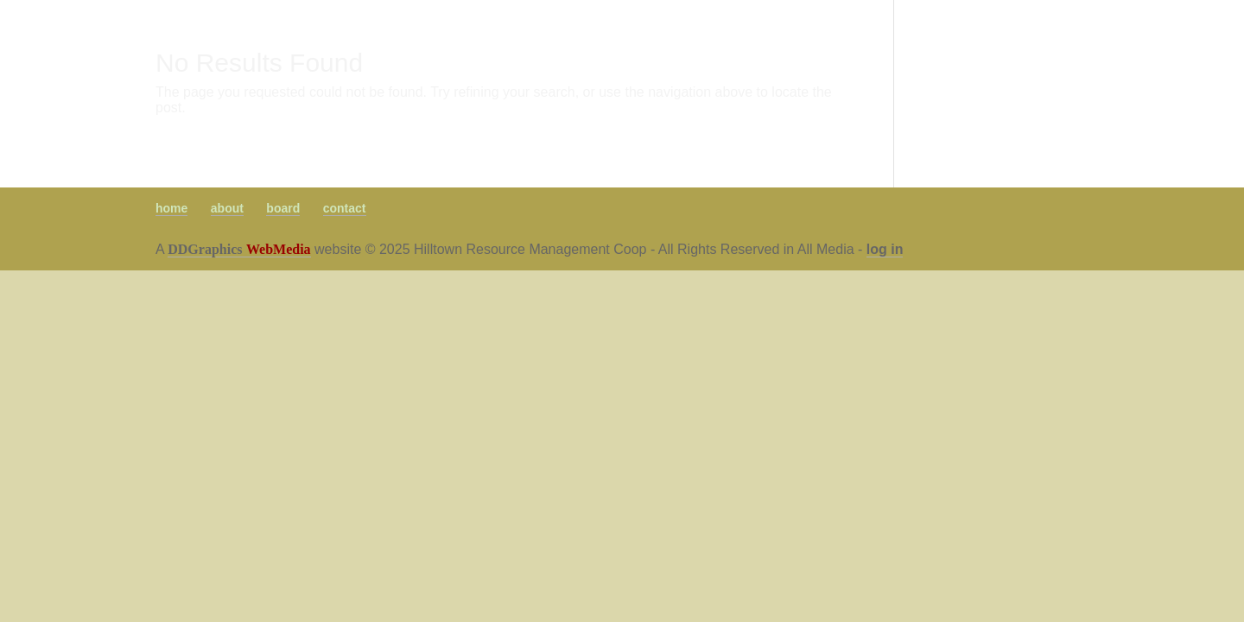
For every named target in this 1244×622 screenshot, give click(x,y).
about (227, 208)
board (283, 208)
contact (344, 208)
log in (885, 249)
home (171, 208)
